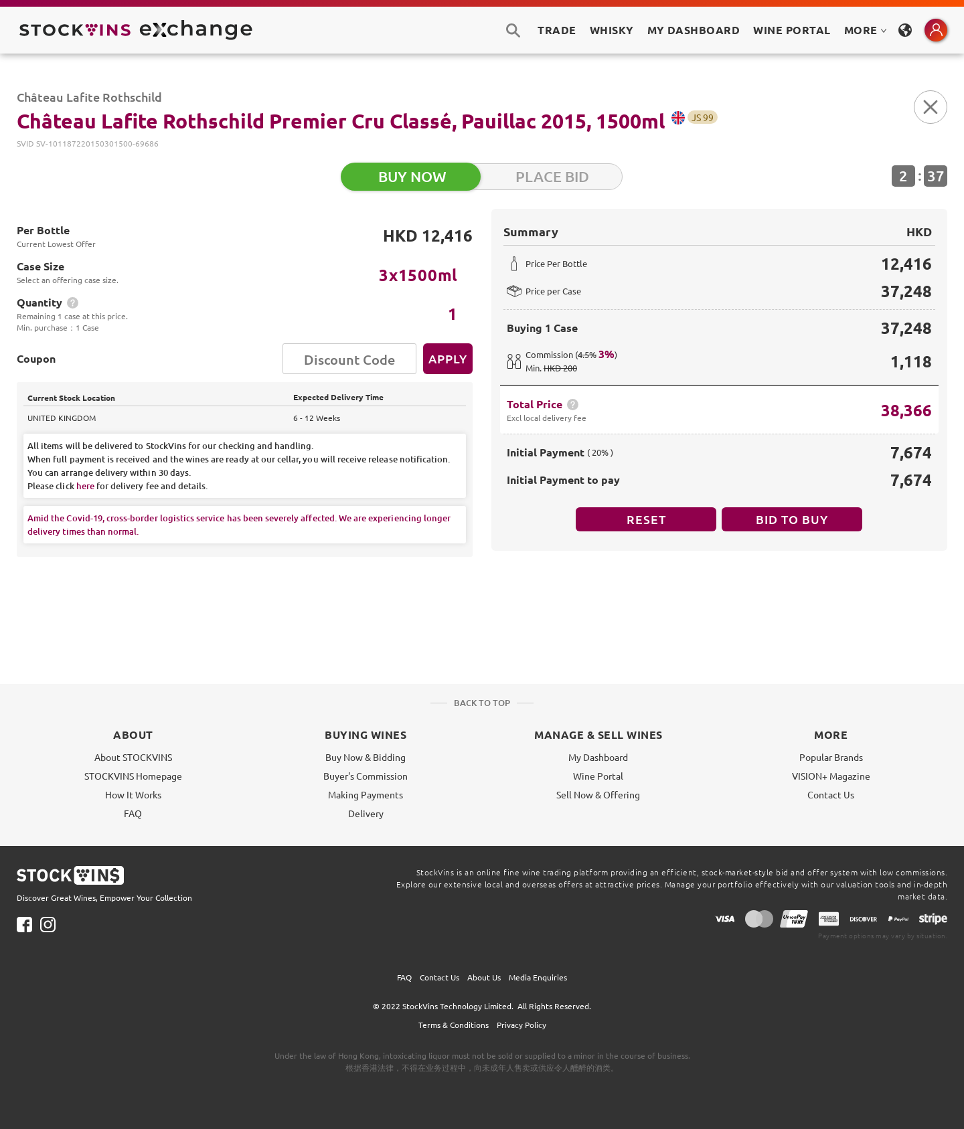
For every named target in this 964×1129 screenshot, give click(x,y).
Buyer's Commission (365, 776)
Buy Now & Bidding (365, 757)
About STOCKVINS (133, 757)
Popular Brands (831, 757)
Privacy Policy (521, 1024)
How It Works (133, 794)
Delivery (366, 813)
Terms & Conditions (453, 1024)
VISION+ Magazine (831, 776)
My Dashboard (598, 757)
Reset (646, 519)
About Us (484, 977)
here (85, 486)
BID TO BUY (792, 519)
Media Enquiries (538, 977)
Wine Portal (791, 30)
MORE (865, 30)
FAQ (133, 813)
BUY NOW (412, 176)
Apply (447, 358)
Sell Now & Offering (598, 794)
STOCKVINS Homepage (133, 776)
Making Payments (365, 794)
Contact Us (830, 794)
